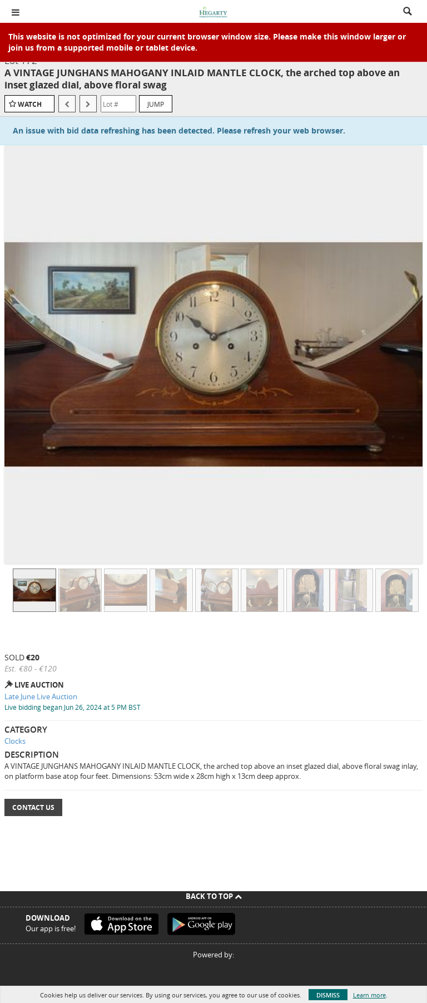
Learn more (369, 995)
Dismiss (328, 995)
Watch (30, 104)
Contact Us (33, 807)
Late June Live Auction (40, 696)
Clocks (15, 741)
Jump (155, 104)
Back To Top (214, 896)
